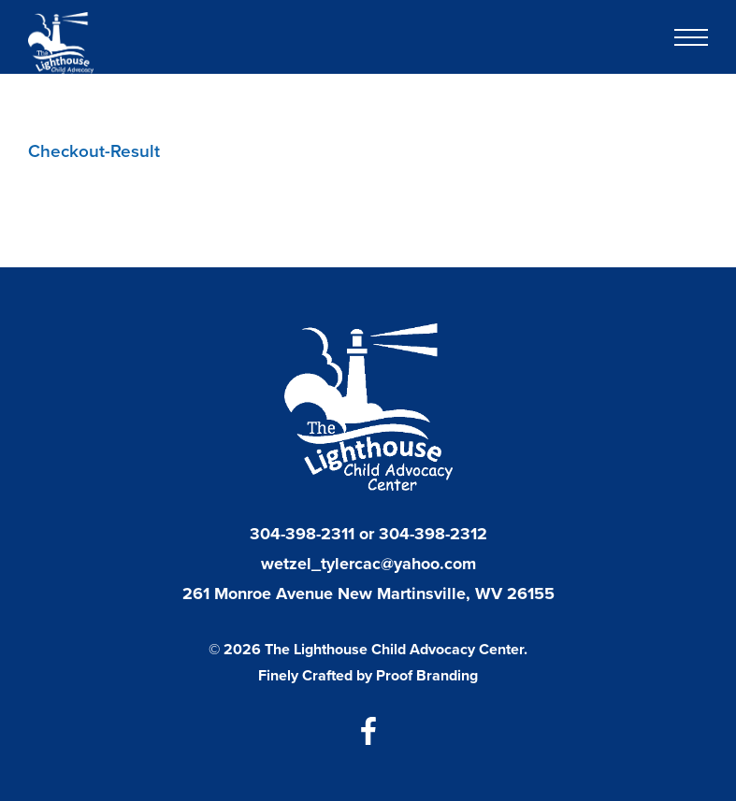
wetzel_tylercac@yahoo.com (368, 563)
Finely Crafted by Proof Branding (368, 675)
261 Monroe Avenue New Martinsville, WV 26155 (368, 593)
